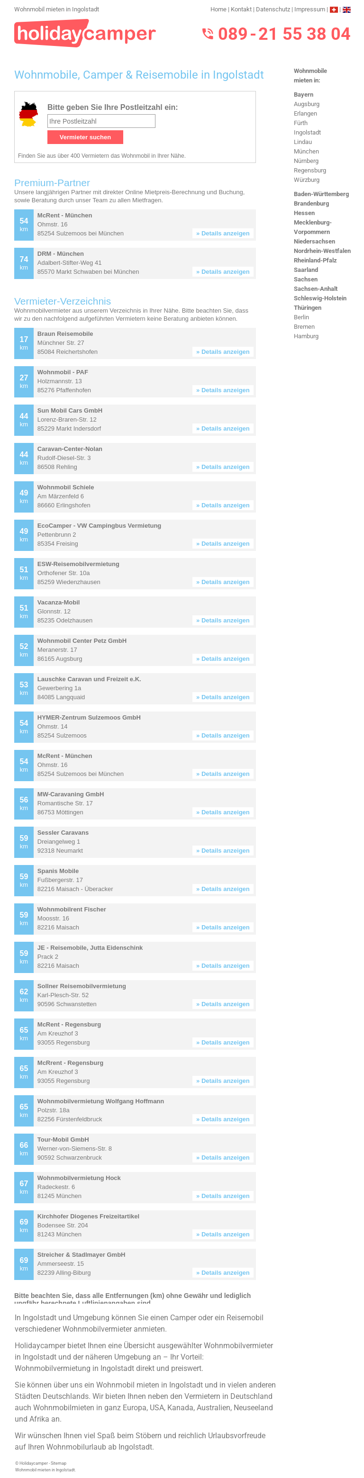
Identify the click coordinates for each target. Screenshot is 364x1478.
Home (218, 9)
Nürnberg (306, 160)
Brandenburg (311, 203)
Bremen (304, 326)
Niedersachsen (314, 241)
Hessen (304, 212)
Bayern (303, 94)
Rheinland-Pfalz (315, 260)
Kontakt (241, 9)
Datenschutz (273, 9)
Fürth (301, 122)
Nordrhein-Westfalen (322, 250)
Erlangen (305, 113)
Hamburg (306, 336)
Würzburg (306, 179)
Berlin (301, 317)
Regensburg (310, 170)
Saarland (306, 269)
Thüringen (307, 307)
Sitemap (58, 1463)
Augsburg (306, 104)
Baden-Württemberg (321, 194)
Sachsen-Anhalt (315, 288)
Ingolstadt (307, 132)
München (306, 151)
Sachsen (306, 279)
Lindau (303, 141)
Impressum (309, 9)
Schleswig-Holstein (320, 298)
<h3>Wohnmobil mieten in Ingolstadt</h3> (145, 697)
